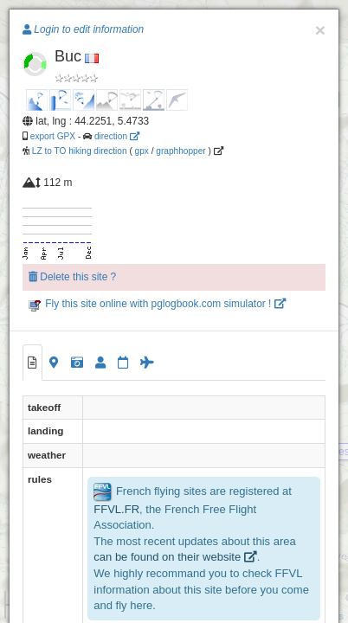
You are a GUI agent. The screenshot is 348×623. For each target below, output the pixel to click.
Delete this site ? (72, 277)
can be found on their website (174, 556)
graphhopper (180, 151)
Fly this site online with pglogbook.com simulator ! (157, 304)
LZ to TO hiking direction (78, 151)
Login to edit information (83, 29)
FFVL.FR (116, 509)
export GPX (52, 136)
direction (116, 136)
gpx (142, 151)
